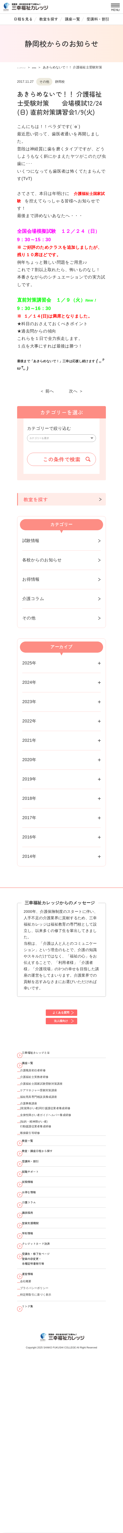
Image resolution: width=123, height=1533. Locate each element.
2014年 (29, 860)
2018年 (29, 802)
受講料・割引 (98, 19)
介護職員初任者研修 (40, 1093)
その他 (28, 621)
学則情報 (32, 1341)
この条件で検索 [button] (61, 463)
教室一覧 (32, 1201)
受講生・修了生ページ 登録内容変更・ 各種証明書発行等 (45, 1380)
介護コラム (33, 602)
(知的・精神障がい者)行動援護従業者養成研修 (44, 1175)
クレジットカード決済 (45, 1357)
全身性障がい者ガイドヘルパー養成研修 (60, 1161)
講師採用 (32, 1310)
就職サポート (37, 1248)
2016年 (29, 840)
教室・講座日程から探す (47, 1217)
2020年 (29, 763)
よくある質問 (60, 1018)
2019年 (29, 782)
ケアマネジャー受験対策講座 (49, 1124)
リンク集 (32, 1450)
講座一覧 (72, 19)
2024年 (29, 686)
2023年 (29, 705)
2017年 (29, 821)
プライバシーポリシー (43, 1424)
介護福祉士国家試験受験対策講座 (53, 1114)
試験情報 (30, 544)
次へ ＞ (76, 391)
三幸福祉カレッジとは (45, 1067)
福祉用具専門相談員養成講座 (49, 1134)
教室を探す (48, 19)
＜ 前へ (47, 391)
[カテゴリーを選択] (61, 440)
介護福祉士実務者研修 (42, 1103)
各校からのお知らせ (42, 563)
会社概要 (30, 1414)
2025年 (29, 666)
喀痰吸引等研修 (36, 1189)
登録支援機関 (37, 1326)
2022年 (29, 724)
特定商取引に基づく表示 (45, 1434)
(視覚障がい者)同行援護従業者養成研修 (59, 1151)
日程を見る (23, 19)
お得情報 (31, 583)
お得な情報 (34, 1279)
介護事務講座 (34, 1144)
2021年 (29, 744)
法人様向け (60, 1030)
